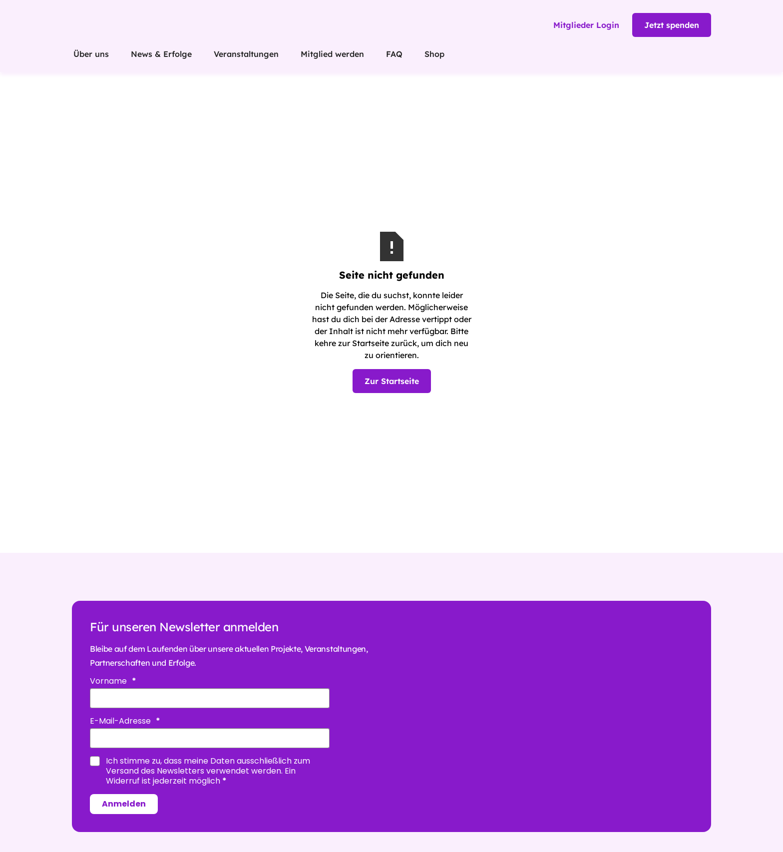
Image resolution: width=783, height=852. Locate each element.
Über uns (91, 54)
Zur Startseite (392, 381)
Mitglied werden (332, 54)
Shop (434, 54)
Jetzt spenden (671, 25)
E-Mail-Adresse (121, 721)
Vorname (109, 681)
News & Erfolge (161, 54)
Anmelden (124, 804)
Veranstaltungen (246, 54)
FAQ (394, 54)
